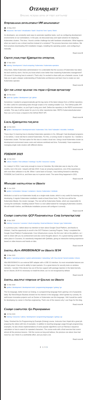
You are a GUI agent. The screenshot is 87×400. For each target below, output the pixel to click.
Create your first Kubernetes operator (44, 60)
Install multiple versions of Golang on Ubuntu (49, 315)
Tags (3, 26)
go (76, 323)
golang (71, 323)
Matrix (4, 47)
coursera (39, 247)
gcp (77, 247)
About (4, 29)
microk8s (79, 140)
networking (61, 288)
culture (24, 178)
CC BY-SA (7, 54)
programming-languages (59, 323)
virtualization (41, 30)
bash (48, 30)
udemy (38, 357)
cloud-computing (43, 68)
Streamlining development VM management (46, 23)
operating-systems (34, 288)
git (45, 106)
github (50, 106)
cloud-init (55, 30)
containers (47, 210)
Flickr (4, 36)
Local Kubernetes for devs (36, 133)
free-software (38, 178)
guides (31, 106)
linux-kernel (74, 288)
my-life (54, 178)
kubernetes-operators (67, 68)
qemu (65, 30)
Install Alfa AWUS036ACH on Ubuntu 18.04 (47, 280)
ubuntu (54, 210)
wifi (67, 288)
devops (39, 210)
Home (4, 19)
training (24, 68)
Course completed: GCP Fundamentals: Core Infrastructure (47, 239)
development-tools (44, 140)
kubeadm (71, 140)
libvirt (70, 30)
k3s (61, 140)
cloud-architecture (62, 247)
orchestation (32, 210)
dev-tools (33, 30)
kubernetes (54, 68)
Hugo (7, 56)
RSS (3, 51)
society (67, 178)
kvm (60, 30)
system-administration (48, 288)
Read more (78, 56)
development (32, 68)
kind (65, 140)
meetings (47, 178)
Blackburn (7, 58)
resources (25, 30)
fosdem (30, 178)
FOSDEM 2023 (28, 170)
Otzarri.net (8, 14)
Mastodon (5, 43)
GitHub (4, 33)
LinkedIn (5, 40)
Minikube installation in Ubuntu (39, 203)
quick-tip (25, 106)
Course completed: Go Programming (42, 350)
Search (4, 22)
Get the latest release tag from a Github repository (45, 97)
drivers (28, 291)
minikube (22, 143)
